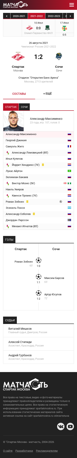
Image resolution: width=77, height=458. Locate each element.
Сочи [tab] (24, 107)
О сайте (8, 450)
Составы (19, 93)
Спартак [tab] (11, 107)
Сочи (59, 68)
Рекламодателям (47, 450)
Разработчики (24, 450)
